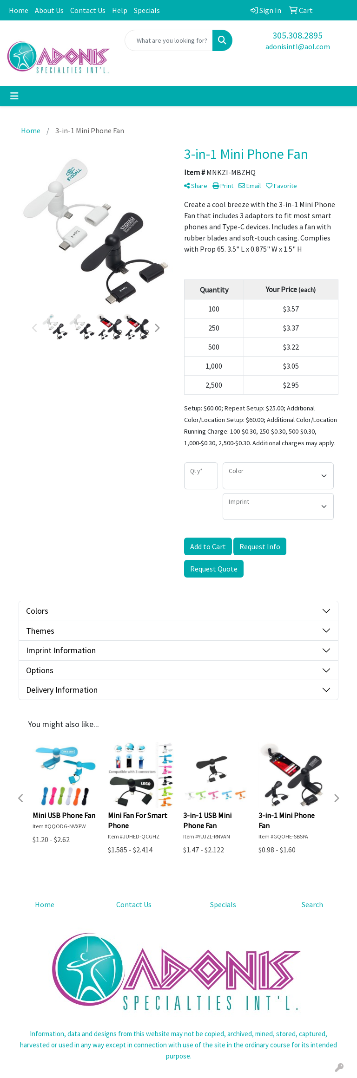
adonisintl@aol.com (297, 46)
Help (119, 10)
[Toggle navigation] (14, 96)
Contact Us (88, 10)
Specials (147, 10)
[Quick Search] (169, 40)
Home (18, 10)
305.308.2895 (297, 35)
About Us (49, 10)
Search (312, 904)
